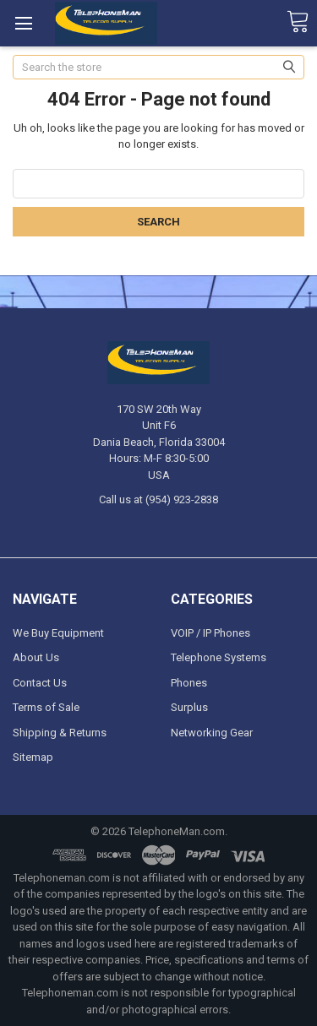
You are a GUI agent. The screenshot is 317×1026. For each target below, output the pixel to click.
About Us (36, 657)
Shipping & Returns (60, 732)
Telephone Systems (218, 657)
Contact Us (40, 682)
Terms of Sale (46, 707)
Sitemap (33, 757)
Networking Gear (212, 732)
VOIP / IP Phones (210, 633)
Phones (189, 682)
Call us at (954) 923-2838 (158, 499)
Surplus (189, 707)
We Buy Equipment (58, 633)
